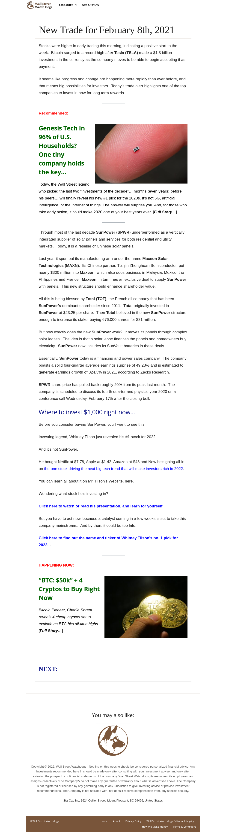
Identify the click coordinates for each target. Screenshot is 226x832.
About (116, 821)
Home (104, 821)
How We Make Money (155, 826)
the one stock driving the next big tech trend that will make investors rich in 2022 (113, 469)
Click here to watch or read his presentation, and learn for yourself (101, 506)
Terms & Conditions (184, 826)
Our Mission (90, 5)
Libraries (68, 5)
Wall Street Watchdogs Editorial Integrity (170, 821)
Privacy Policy (133, 821)
